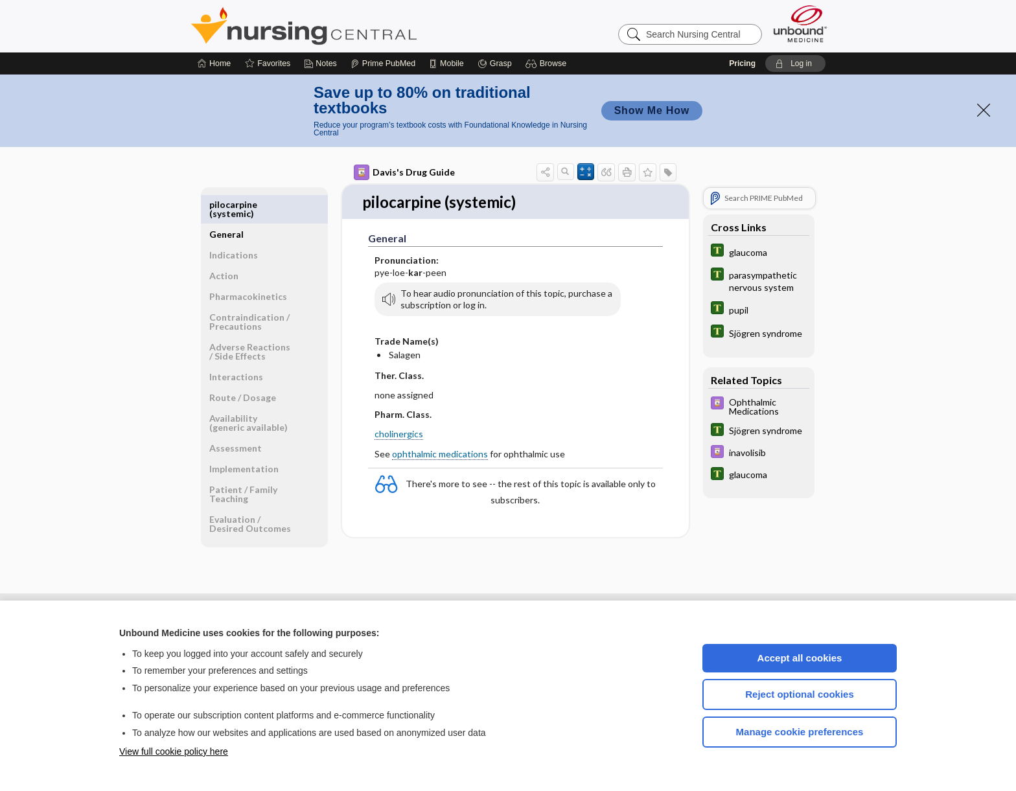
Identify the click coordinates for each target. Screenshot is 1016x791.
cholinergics (399, 434)
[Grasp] (495, 63)
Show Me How (651, 110)
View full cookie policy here (173, 751)
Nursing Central (352, 25)
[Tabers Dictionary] (758, 252)
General (226, 204)
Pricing (742, 63)
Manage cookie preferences (800, 731)
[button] (547, 63)
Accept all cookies (799, 657)
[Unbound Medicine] (800, 23)
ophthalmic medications (440, 454)
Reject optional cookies (799, 694)
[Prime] (383, 63)
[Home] (214, 63)
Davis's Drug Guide (404, 172)
